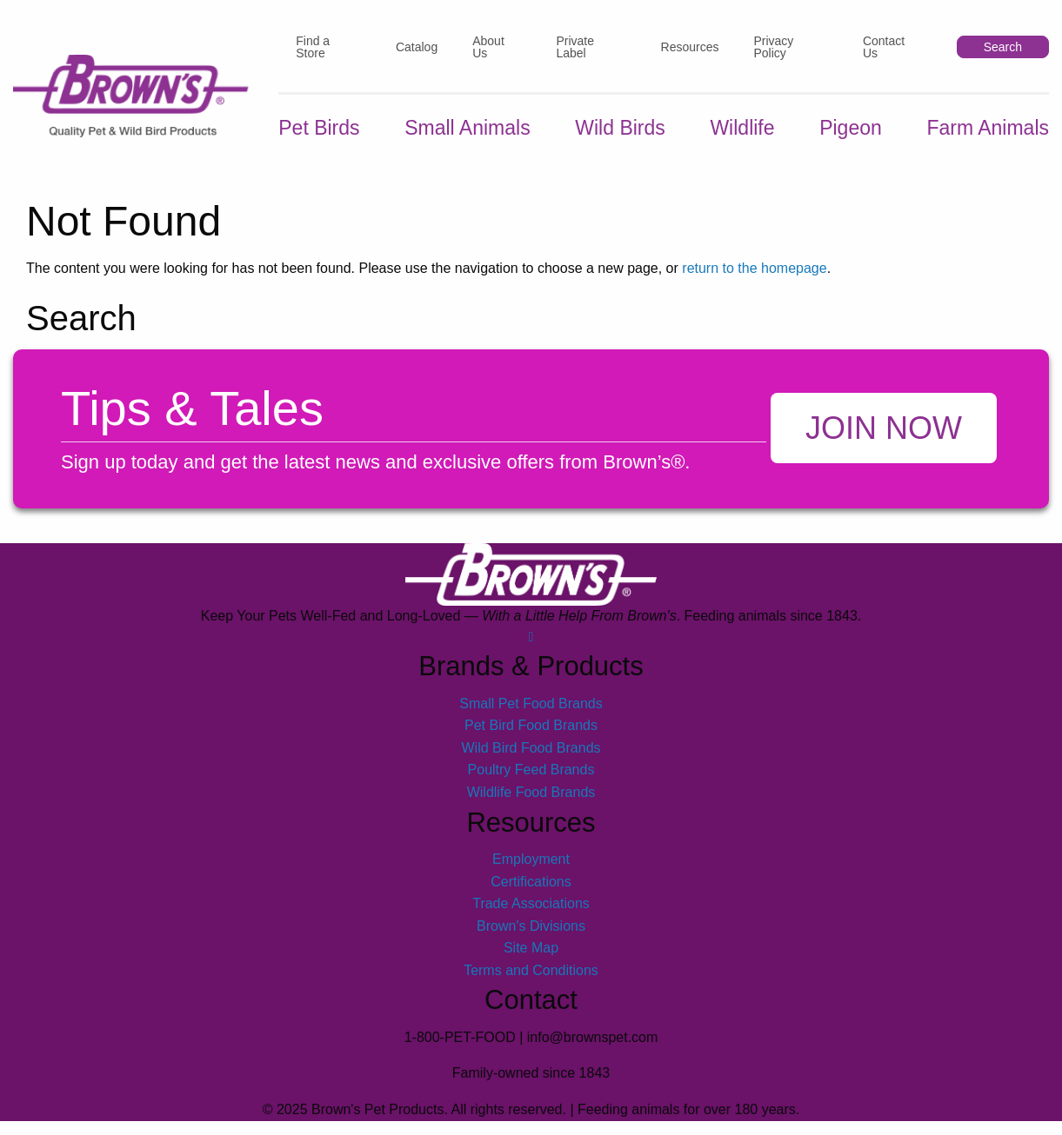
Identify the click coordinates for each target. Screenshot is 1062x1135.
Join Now (883, 428)
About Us (488, 47)
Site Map (531, 947)
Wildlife (742, 127)
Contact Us (884, 47)
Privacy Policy (773, 47)
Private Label (575, 47)
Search (1003, 47)
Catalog (416, 47)
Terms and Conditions (531, 970)
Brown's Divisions (531, 926)
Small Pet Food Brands (531, 703)
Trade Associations (531, 903)
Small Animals (467, 127)
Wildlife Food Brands (531, 792)
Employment (531, 859)
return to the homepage (754, 268)
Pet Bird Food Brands (531, 725)
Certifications (531, 881)
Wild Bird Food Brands (530, 747)
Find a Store (313, 47)
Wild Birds (620, 127)
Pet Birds (318, 127)
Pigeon (850, 127)
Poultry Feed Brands (531, 769)
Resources (690, 47)
